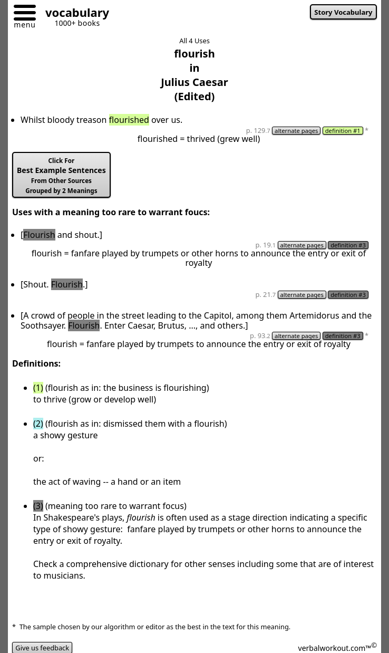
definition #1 (343, 131)
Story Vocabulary (343, 12)
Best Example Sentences (61, 176)
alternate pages (296, 131)
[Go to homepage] (73, 14)
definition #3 (348, 245)
